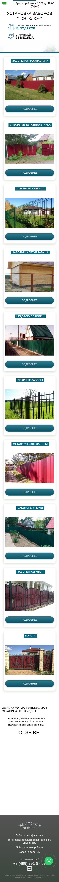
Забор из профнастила (29, 835)
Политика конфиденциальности (29, 878)
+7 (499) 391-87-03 (29, 863)
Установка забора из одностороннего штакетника (29, 841)
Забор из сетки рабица (29, 847)
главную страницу (33, 724)
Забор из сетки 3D (29, 852)
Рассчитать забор (24, 0)
